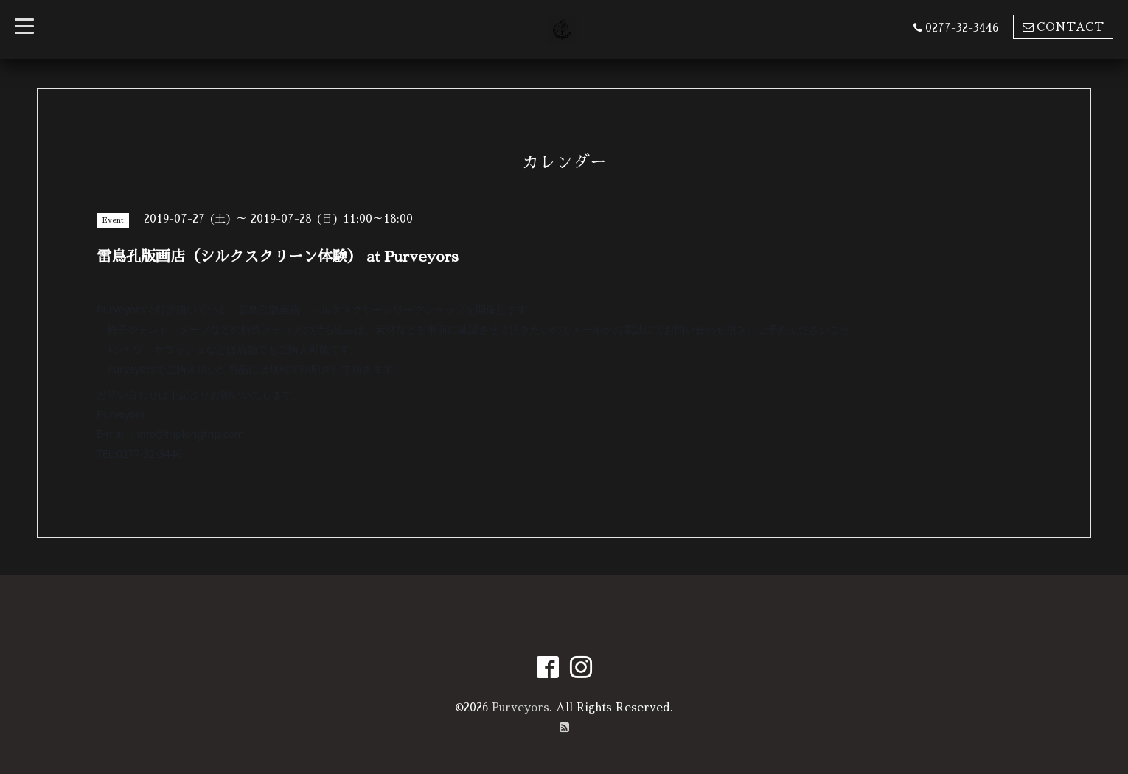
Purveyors (520, 707)
